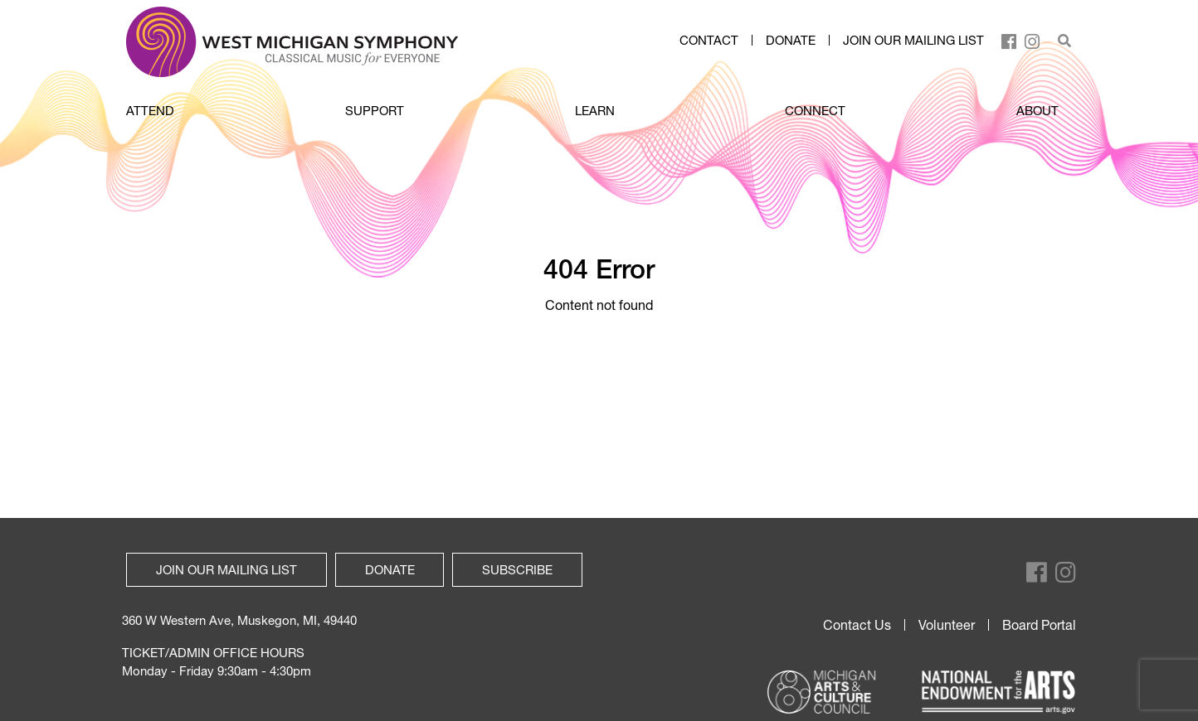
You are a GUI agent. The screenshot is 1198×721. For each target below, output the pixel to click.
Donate (791, 40)
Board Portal (1039, 625)
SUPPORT (374, 110)
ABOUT (1037, 110)
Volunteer (946, 625)
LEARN (595, 110)
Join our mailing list (913, 40)
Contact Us (857, 625)
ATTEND (150, 110)
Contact (708, 40)
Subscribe (517, 569)
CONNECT (815, 110)
